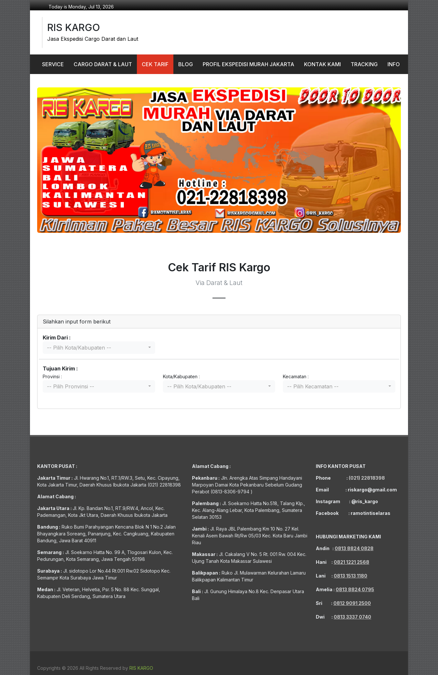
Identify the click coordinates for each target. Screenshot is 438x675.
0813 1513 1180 (350, 575)
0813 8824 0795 (355, 589)
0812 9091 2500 (352, 603)
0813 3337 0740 (352, 617)
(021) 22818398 (367, 478)
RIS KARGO (141, 668)
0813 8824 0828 (354, 548)
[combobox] (99, 347)
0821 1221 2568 (351, 562)
